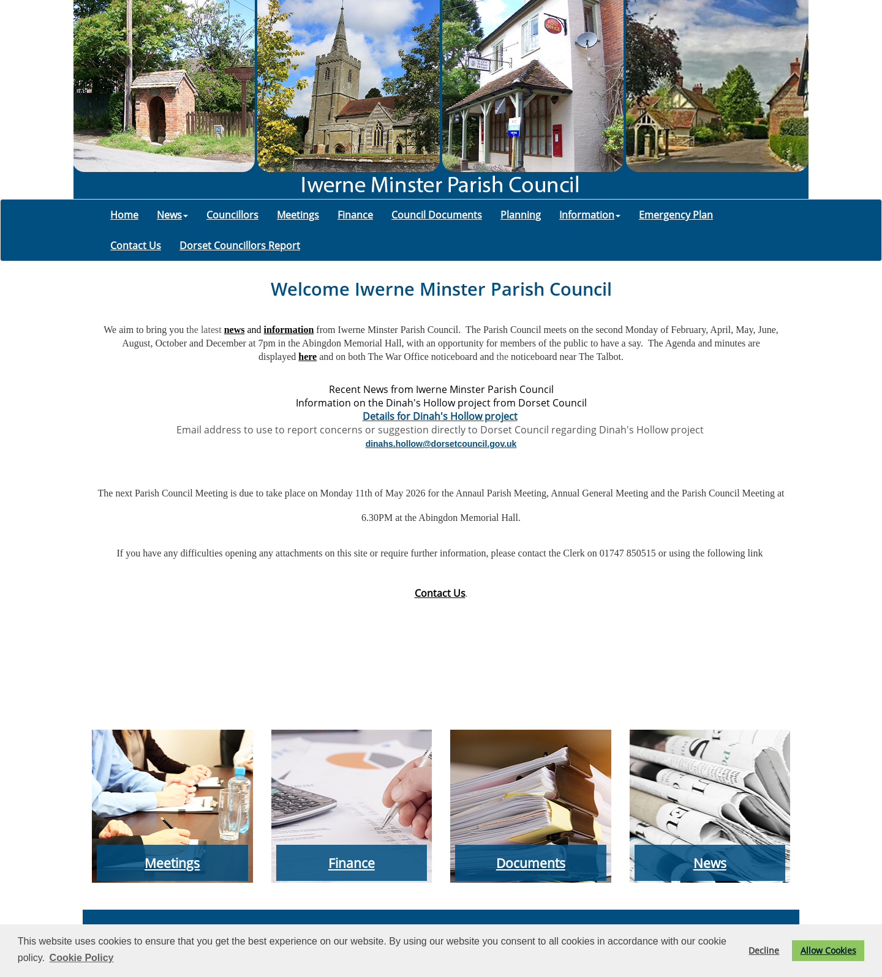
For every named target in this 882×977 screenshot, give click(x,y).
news (234, 329)
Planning (520, 215)
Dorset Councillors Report (239, 245)
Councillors (232, 215)
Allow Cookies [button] (828, 950)
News (172, 215)
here (307, 356)
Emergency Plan (676, 215)
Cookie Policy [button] (82, 958)
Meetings (298, 215)
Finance (355, 215)
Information (589, 215)
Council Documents (436, 215)
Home (124, 215)
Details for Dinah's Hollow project (440, 416)
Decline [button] (763, 950)
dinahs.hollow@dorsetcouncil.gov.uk (441, 444)
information (289, 329)
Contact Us (135, 245)
